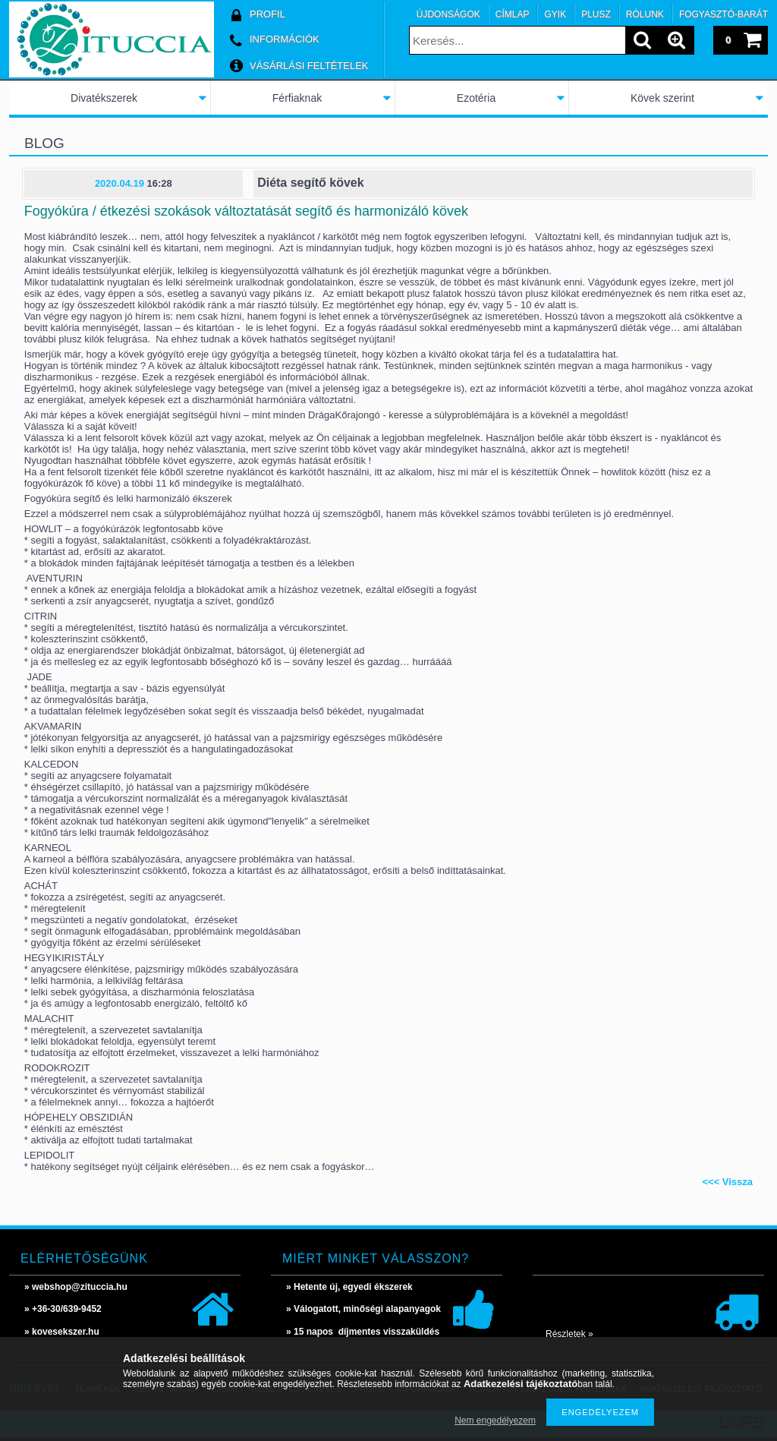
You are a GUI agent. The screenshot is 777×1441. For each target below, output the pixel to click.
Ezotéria (476, 98)
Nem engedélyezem (495, 1420)
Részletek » (569, 1334)
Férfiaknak (297, 98)
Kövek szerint (662, 98)
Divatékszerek (104, 98)
